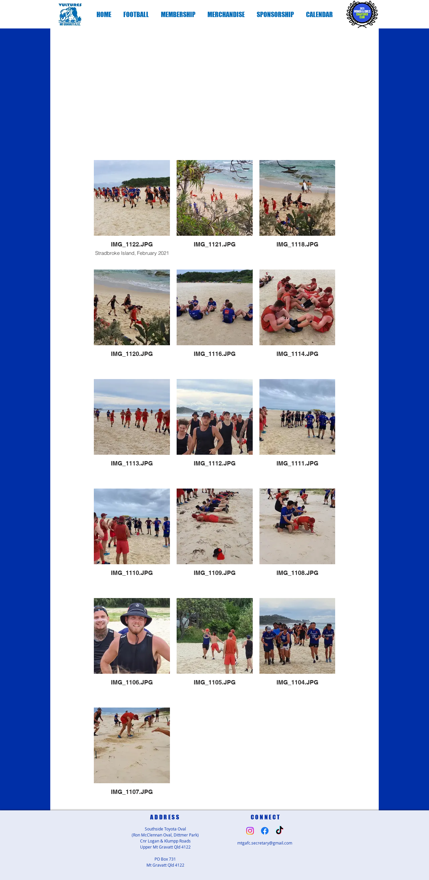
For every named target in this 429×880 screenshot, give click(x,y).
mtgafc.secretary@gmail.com (264, 843)
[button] (136, 14)
